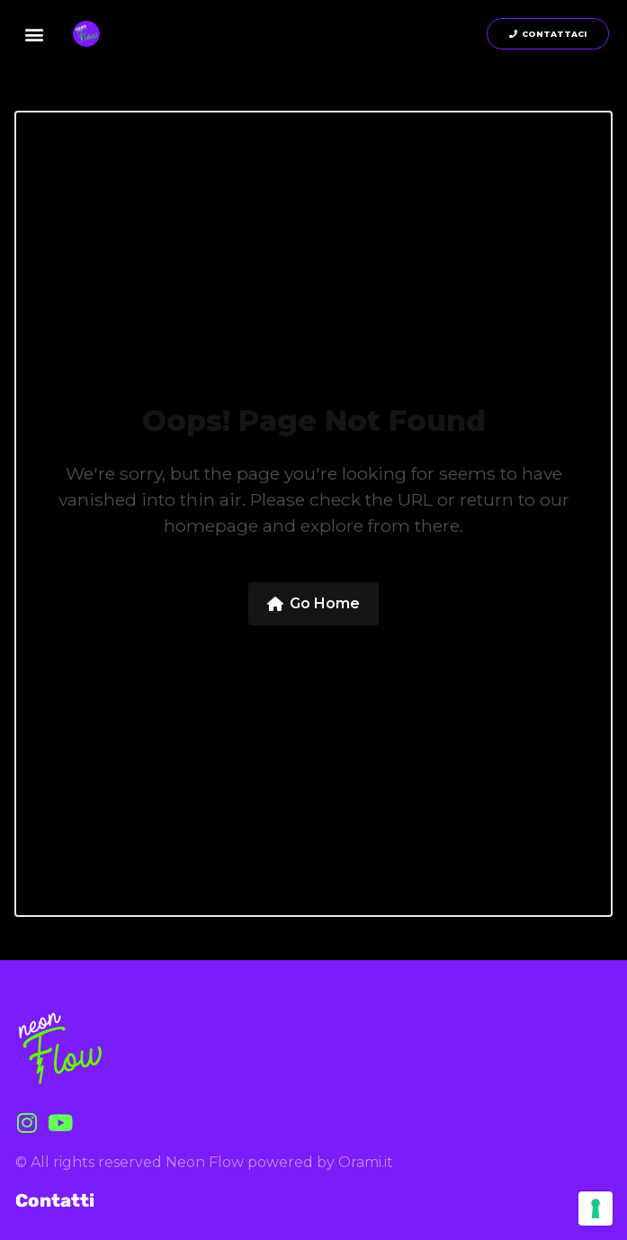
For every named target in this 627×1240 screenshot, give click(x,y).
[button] (34, 34)
